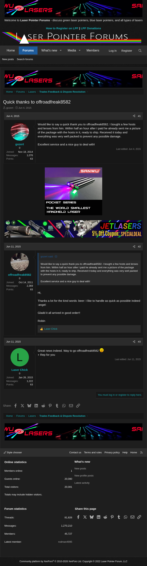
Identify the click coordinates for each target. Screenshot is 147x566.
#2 (139, 246)
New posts (8, 59)
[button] (61, 50)
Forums (28, 50)
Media (72, 50)
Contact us (75, 452)
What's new (49, 50)
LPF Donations (91, 28)
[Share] (134, 116)
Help (125, 452)
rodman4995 (65, 541)
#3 (139, 341)
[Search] (140, 51)
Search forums (25, 59)
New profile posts (84, 475)
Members (93, 50)
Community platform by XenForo (51, 561)
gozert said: (47, 256)
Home (11, 50)
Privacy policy (112, 452)
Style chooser (13, 452)
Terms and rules (93, 452)
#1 (139, 116)
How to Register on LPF (62, 28)
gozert (9, 107)
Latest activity (82, 481)
